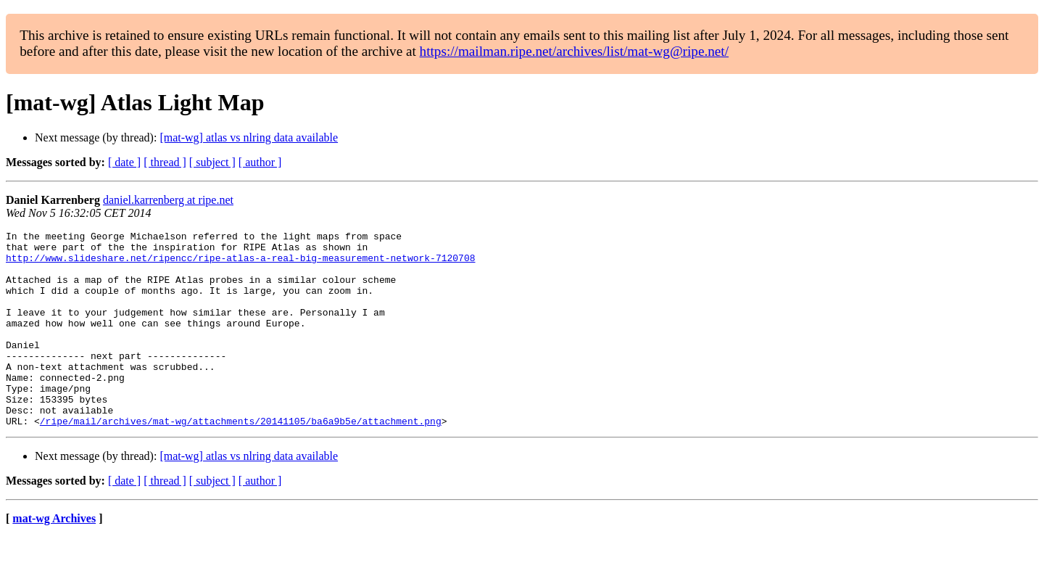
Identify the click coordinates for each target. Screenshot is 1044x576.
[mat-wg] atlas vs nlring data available (249, 137)
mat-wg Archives (54, 557)
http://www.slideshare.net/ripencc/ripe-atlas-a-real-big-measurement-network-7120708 (240, 264)
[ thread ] (165, 162)
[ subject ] (212, 162)
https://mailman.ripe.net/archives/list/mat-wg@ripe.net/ (574, 51)
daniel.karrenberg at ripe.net (168, 200)
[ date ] (124, 162)
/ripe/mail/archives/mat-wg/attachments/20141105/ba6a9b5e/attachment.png (241, 459)
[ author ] (260, 162)
